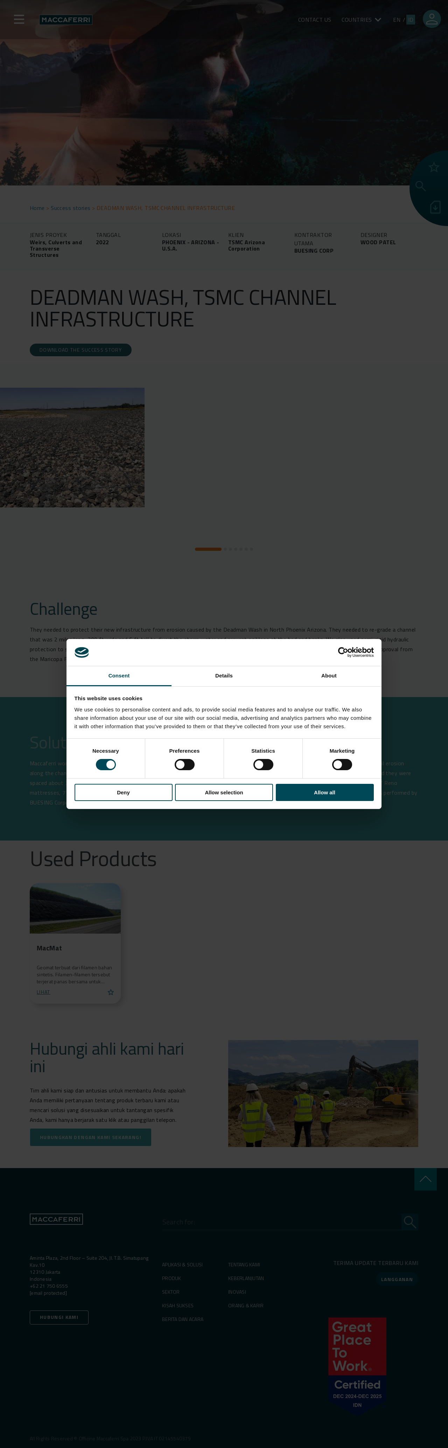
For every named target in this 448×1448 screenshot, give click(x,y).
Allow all (324, 792)
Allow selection (224, 792)
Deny (123, 792)
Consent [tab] (119, 676)
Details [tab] (224, 676)
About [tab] (329, 676)
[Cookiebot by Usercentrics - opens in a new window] (343, 652)
